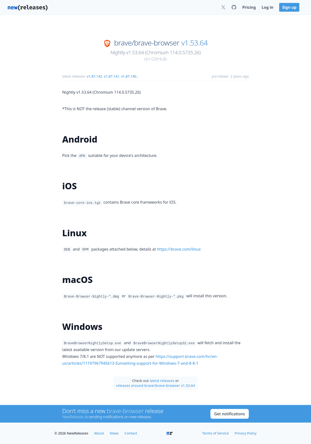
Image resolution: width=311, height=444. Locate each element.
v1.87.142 (94, 76)
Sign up (289, 7)
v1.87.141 (111, 76)
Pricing (249, 7)
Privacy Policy (246, 433)
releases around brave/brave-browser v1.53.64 (155, 385)
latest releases (162, 380)
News (114, 433)
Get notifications (229, 414)
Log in (267, 7)
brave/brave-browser (146, 42)
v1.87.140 (128, 76)
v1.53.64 (194, 42)
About (99, 433)
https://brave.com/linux (179, 249)
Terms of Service (215, 433)
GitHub (159, 58)
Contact (131, 433)
